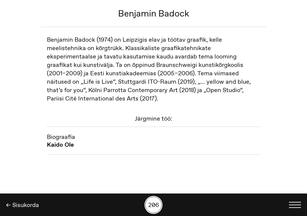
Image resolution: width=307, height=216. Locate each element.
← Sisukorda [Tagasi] (22, 205)
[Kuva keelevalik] (295, 205)
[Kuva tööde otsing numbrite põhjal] (153, 205)
